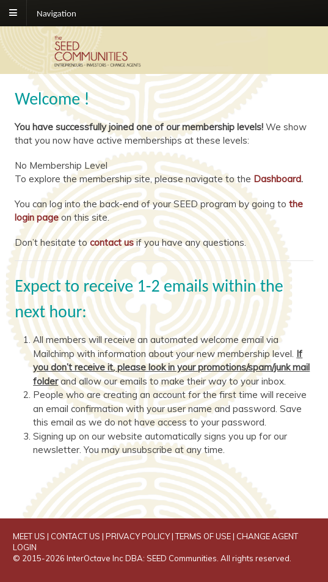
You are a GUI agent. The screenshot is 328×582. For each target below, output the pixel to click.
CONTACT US (75, 536)
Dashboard (277, 179)
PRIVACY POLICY (138, 536)
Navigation (56, 12)
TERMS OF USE (203, 536)
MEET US (29, 536)
